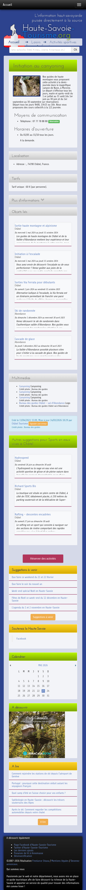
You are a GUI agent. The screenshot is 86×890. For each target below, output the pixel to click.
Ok (75, 49)
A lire (43, 821)
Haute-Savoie (48, 31)
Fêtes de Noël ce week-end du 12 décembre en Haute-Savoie (40, 599)
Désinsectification (23, 856)
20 (28, 690)
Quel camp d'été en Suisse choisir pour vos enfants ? (38, 793)
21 (33, 690)
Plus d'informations (28, 200)
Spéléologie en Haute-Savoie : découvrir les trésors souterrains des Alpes (38, 801)
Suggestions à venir (43, 617)
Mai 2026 (43, 665)
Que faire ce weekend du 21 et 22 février (33, 577)
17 (48, 686)
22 (38, 690)
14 (33, 686)
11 (19, 686)
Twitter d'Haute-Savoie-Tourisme (31, 847)
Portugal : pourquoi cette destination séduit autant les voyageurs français (40, 784)
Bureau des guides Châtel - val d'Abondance (42, 403)
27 (28, 695)
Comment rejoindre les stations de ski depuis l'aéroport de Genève (42, 775)
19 (24, 690)
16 (43, 686)
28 (33, 695)
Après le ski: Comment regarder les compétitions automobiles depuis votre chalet (36, 811)
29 (38, 695)
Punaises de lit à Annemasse (28, 853)
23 (43, 690)
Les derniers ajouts (23, 850)
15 (38, 686)
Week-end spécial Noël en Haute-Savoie (32, 591)
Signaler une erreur (38, 423)
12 (24, 686)
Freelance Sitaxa (40, 860)
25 (19, 695)
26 (24, 695)
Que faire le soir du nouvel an (27, 584)
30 (43, 695)
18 (19, 690)
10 (48, 681)
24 (48, 690)
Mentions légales (59, 860)
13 (28, 686)
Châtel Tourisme (20, 423)
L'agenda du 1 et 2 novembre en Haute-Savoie (35, 607)
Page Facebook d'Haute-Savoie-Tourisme (35, 844)
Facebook (21, 638)
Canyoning (24, 386)
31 (48, 695)
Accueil (7, 5)
